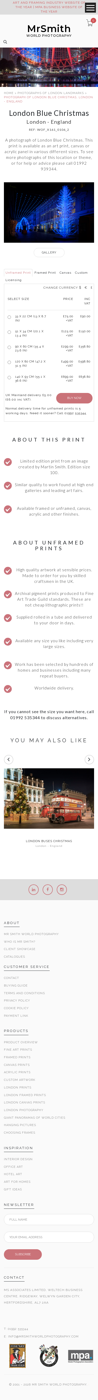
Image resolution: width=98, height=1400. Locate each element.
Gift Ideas (13, 1189)
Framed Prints (17, 1057)
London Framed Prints (25, 1095)
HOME (9, 93)
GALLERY (49, 252)
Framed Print (45, 272)
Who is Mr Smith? (19, 941)
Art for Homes (17, 1182)
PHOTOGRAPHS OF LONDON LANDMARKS (51, 93)
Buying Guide (16, 985)
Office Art (13, 1167)
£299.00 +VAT (67, 348)
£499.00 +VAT (67, 363)
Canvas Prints (17, 1065)
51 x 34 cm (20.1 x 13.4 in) (29, 333)
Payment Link (16, 1016)
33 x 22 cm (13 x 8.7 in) (30, 318)
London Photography (23, 1110)
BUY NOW (74, 398)
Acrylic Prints (17, 1072)
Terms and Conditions (24, 993)
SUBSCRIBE (23, 1254)
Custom (81, 272)
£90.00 (85, 316)
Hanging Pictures (20, 1125)
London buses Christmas (49, 841)
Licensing (13, 280)
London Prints (17, 1087)
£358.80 (84, 346)
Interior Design (18, 1159)
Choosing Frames (19, 1132)
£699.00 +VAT (67, 379)
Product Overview (21, 1042)
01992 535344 (18, 1329)
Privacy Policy (17, 1000)
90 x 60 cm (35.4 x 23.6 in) (29, 348)
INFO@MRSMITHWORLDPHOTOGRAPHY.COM (43, 1336)
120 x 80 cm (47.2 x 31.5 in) (30, 363)
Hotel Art (13, 1174)
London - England (49, 845)
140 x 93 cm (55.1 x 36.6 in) (30, 379)
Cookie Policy (16, 1008)
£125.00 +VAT (67, 333)
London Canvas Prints (24, 1102)
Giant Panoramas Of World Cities (34, 1117)
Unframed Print (18, 272)
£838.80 (84, 376)
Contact (11, 978)
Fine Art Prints (18, 1049)
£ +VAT (68, 318)
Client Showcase (20, 949)
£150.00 (84, 331)
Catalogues (14, 956)
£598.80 (84, 361)
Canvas (65, 272)
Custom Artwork (19, 1080)
